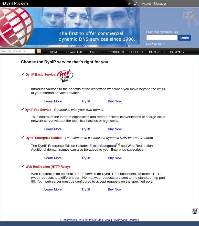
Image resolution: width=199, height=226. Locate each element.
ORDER (95, 52)
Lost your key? (155, 43)
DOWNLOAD (74, 52)
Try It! (85, 101)
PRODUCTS (116, 52)
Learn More (53, 101)
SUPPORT (136, 52)
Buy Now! (115, 101)
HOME (54, 52)
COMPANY (177, 52)
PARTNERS (157, 52)
